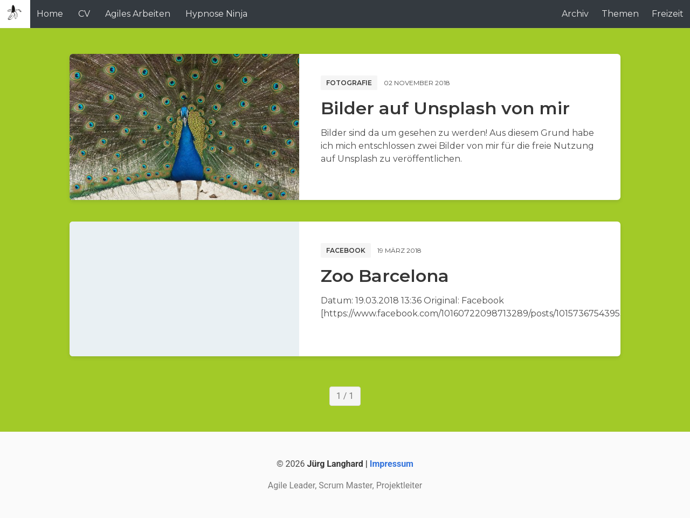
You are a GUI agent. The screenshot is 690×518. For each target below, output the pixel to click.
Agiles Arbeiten (137, 14)
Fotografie (349, 83)
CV (84, 14)
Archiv (575, 14)
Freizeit (668, 14)
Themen (620, 14)
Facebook (345, 250)
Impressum (391, 464)
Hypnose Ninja (216, 14)
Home (50, 14)
